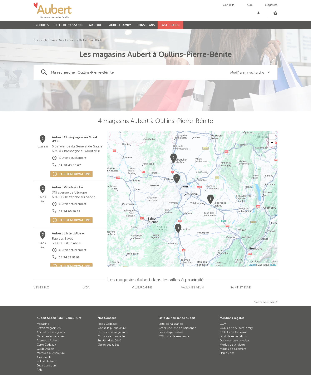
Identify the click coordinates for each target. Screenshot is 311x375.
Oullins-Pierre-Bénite (90, 40)
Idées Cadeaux (107, 324)
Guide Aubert (45, 349)
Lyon (86, 287)
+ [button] (272, 136)
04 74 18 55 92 (69, 257)
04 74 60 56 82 (69, 211)
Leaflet (252, 265)
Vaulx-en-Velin (192, 287)
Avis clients (44, 357)
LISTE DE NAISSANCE (68, 25)
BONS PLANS (146, 25)
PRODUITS (41, 25)
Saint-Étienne (240, 287)
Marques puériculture (51, 353)
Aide (250, 5)
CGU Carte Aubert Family (236, 328)
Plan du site (227, 353)
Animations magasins (51, 332)
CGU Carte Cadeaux (233, 332)
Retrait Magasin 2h (49, 328)
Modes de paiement (233, 349)
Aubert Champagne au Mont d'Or (74, 139)
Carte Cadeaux (46, 344)
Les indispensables (171, 332)
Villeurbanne (142, 287)
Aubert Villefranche (67, 187)
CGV (223, 324)
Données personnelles (235, 340)
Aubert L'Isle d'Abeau (68, 233)
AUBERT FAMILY (120, 25)
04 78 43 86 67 (70, 165)
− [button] (272, 143)
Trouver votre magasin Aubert (50, 40)
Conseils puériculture (112, 328)
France (72, 40)
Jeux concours (47, 365)
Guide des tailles (108, 344)
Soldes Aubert (46, 361)
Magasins (271, 5)
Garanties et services (50, 336)
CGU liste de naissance (174, 336)
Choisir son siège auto (113, 332)
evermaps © (271, 302)
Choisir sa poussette (111, 336)
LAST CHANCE (170, 25)
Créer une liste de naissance (177, 328)
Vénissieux (41, 287)
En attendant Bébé (109, 340)
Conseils (228, 5)
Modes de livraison (232, 344)
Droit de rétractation (233, 336)
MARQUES (96, 25)
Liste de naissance (171, 324)
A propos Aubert (48, 340)
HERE (273, 265)
